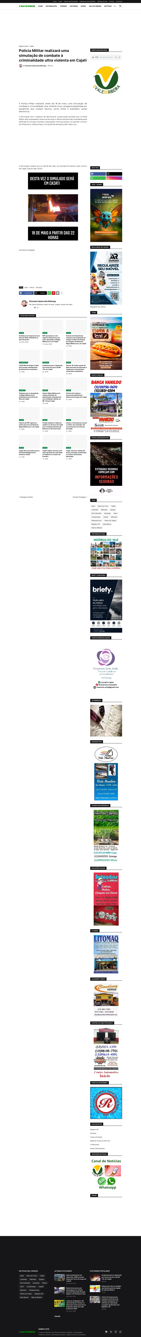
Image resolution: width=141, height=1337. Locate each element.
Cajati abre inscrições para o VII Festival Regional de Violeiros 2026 (29, 452)
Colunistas (119, 1)
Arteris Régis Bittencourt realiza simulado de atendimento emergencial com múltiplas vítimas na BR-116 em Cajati (51, 397)
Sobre (60, 1)
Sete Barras (107, 524)
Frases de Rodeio (96, 1137)
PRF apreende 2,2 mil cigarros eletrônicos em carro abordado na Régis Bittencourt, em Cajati (51, 339)
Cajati (32, 46)
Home (55, 1)
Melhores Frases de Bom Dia (100, 1141)
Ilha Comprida (96, 513)
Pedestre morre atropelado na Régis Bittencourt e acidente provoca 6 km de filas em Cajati (29, 396)
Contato (111, 1)
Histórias (74, 6)
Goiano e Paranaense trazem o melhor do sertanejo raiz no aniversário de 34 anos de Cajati (76, 426)
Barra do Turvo (103, 506)
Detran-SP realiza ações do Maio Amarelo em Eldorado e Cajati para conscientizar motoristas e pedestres (76, 368)
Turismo (63, 6)
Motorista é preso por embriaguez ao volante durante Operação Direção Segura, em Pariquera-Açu (75, 1291)
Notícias (108, 6)
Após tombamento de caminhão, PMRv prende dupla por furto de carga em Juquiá (76, 1278)
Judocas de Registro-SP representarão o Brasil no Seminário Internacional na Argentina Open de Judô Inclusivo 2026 (76, 1305)
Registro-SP (96, 524)
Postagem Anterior (26, 497)
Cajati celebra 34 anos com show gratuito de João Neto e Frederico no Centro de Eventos (52, 453)
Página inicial (23, 46)
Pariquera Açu (34, 1290)
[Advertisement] (70, 27)
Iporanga (107, 513)
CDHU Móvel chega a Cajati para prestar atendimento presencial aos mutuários (29, 367)
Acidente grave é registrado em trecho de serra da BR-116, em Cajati (52, 367)
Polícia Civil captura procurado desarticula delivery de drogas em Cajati (76, 395)
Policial (32, 287)
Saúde (83, 6)
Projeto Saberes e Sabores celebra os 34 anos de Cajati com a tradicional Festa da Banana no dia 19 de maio (52, 426)
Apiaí (93, 506)
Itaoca (44, 1283)
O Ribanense (94, 1144)
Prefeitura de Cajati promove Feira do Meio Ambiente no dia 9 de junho (29, 337)
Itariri (115, 513)
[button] (115, 6)
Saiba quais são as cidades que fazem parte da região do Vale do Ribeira (111, 1288)
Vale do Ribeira (95, 6)
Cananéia (95, 510)
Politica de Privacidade (71, 1)
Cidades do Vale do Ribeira (87, 1)
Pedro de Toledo (110, 520)
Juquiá (105, 517)
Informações (51, 6)
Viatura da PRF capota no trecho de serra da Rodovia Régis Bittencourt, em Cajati (29, 425)
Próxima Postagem (79, 497)
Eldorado (104, 510)
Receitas (93, 1133)
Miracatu (114, 517)
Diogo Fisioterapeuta (97, 1148)
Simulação (39, 287)
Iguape (112, 510)
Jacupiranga (96, 517)
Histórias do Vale (102, 1)
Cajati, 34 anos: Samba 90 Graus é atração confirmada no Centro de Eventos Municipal (76, 453)
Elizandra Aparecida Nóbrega (42, 301)
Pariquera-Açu (97, 520)
